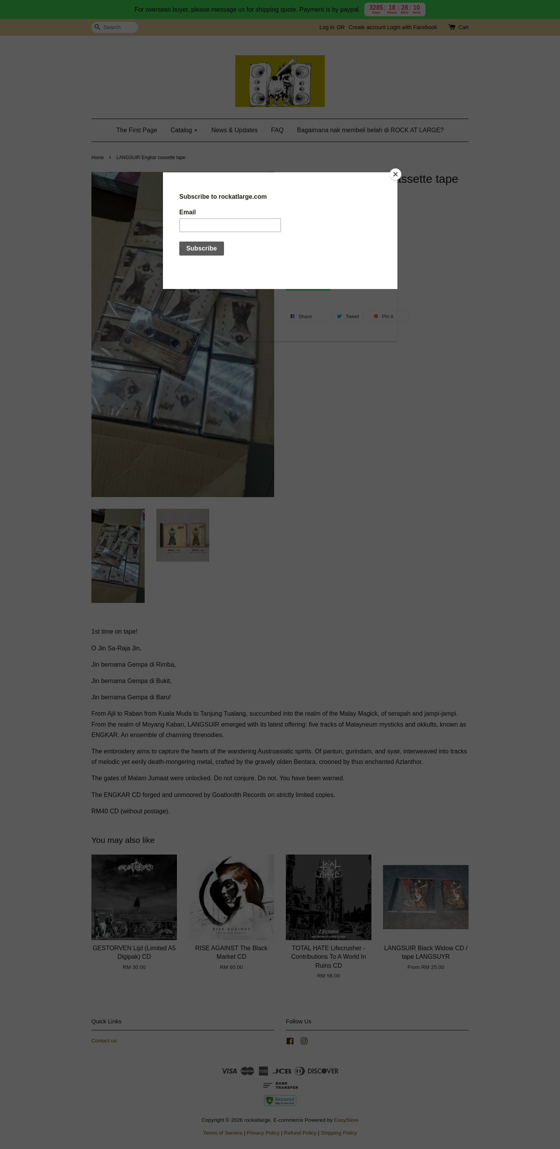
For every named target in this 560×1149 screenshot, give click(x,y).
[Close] (395, 174)
